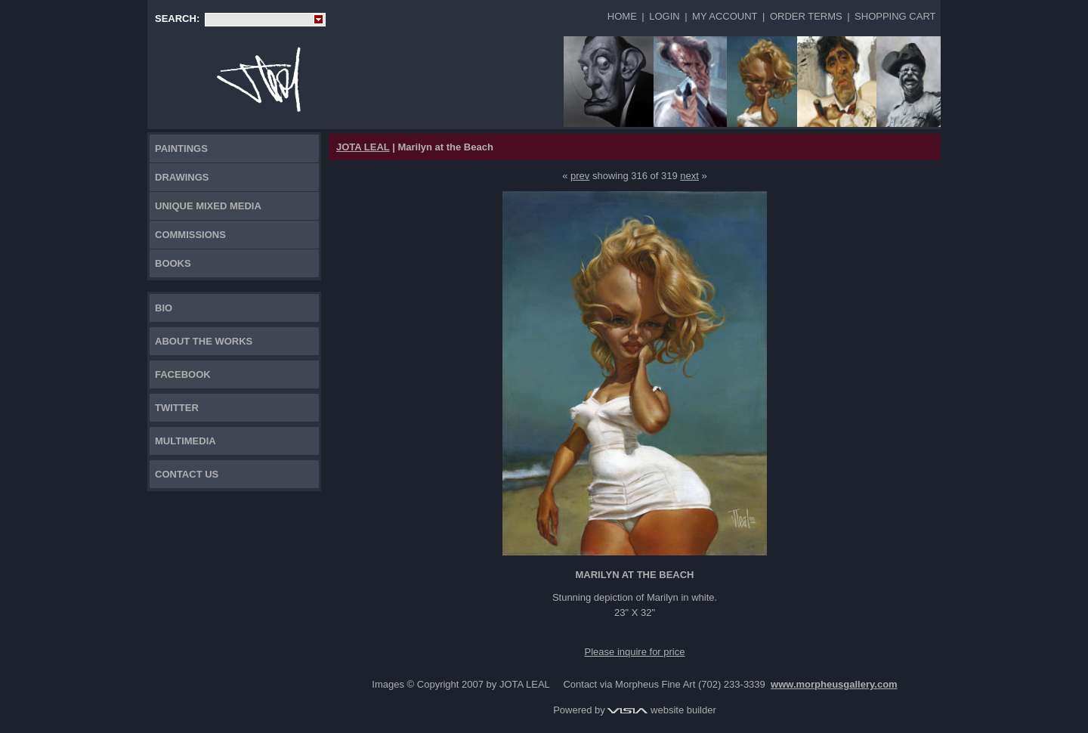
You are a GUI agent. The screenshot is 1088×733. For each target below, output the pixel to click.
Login (664, 16)
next (689, 175)
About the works (203, 341)
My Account (724, 16)
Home (622, 16)
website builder (661, 710)
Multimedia (185, 441)
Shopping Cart (895, 16)
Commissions (190, 234)
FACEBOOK (183, 374)
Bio (163, 308)
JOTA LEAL (363, 147)
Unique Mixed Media (208, 206)
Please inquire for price (635, 651)
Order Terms (806, 16)
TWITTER (177, 407)
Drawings (182, 177)
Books (173, 263)
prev (579, 175)
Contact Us (186, 474)
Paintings (181, 148)
